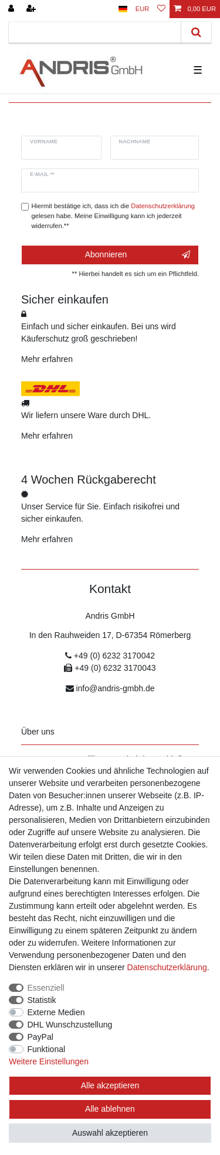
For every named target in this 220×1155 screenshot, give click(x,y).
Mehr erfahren (47, 359)
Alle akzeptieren (110, 1085)
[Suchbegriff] (95, 32)
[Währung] (142, 9)
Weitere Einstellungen (49, 1061)
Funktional (47, 1049)
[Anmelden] (12, 9)
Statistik (42, 1000)
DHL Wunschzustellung (70, 1024)
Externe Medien (56, 1012)
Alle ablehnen (110, 1108)
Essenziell (46, 987)
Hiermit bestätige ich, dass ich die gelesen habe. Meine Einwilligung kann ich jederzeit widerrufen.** (113, 215)
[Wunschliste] (161, 9)
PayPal (40, 1037)
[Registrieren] (32, 9)
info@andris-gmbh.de (115, 688)
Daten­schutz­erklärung (167, 967)
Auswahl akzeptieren (110, 1132)
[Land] (122, 9)
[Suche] (196, 32)
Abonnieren (137, 255)
